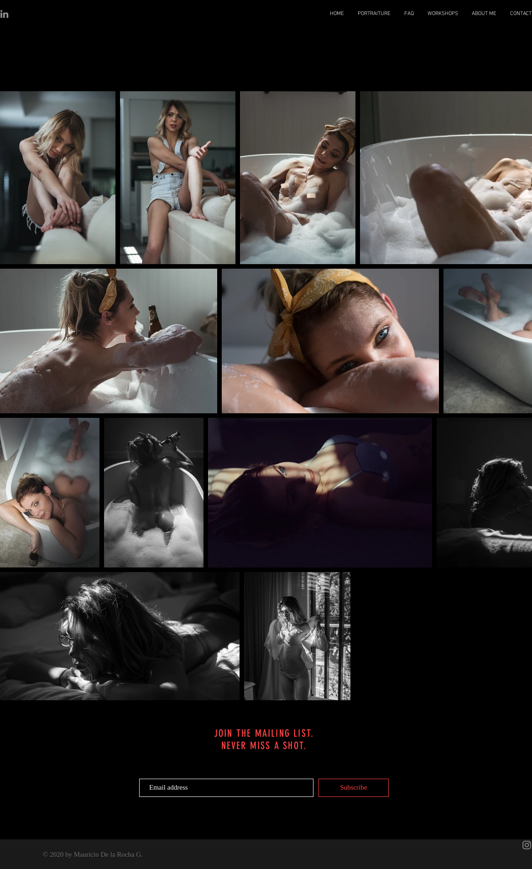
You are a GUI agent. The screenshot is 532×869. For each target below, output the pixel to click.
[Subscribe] (353, 788)
